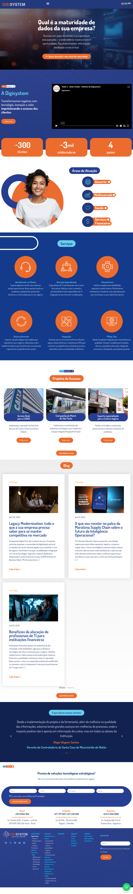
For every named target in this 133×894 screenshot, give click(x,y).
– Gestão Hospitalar (50, 878)
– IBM (33, 855)
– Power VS (35, 869)
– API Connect (36, 860)
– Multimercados (36, 841)
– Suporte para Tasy (50, 881)
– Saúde (33, 843)
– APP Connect (36, 857)
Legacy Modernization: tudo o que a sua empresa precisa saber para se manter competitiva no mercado (31, 529)
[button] (48, 3)
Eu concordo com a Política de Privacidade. (28, 796)
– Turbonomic (36, 862)
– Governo (34, 838)
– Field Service (49, 843)
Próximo (70, 687)
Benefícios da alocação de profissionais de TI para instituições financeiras (28, 635)
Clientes (33, 850)
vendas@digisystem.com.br (22, 817)
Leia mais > (15, 569)
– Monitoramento (50, 855)
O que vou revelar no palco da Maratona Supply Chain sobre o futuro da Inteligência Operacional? (99, 529)
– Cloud (34, 867)
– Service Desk (49, 841)
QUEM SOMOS (35, 834)
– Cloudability (36, 864)
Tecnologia (13, 482)
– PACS (47, 883)
